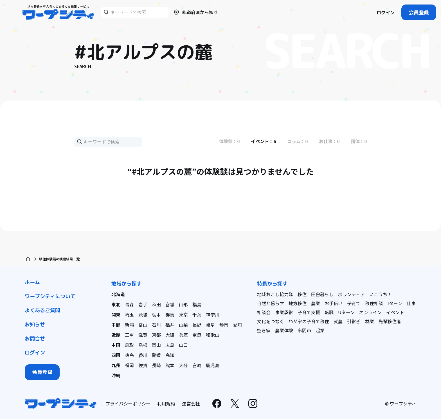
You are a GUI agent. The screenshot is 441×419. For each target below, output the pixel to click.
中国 (115, 345)
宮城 (169, 304)
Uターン (346, 312)
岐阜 (210, 324)
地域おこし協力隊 (275, 294)
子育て (354, 303)
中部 (115, 324)
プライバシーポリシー (127, 403)
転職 (329, 312)
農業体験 (284, 330)
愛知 (237, 324)
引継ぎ (354, 321)
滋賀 (142, 334)
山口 (183, 345)
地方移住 (298, 303)
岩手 (142, 304)
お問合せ (35, 338)
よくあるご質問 (42, 310)
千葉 (196, 314)
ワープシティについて (50, 296)
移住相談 (374, 303)
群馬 (169, 314)
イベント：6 (263, 141)
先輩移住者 (390, 321)
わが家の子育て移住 (309, 321)
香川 (142, 355)
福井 (169, 324)
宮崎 (196, 365)
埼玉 (129, 314)
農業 (315, 303)
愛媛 (156, 355)
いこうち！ (380, 294)
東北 (115, 304)
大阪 (169, 334)
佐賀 (142, 365)
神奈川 (212, 314)
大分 (183, 365)
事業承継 (284, 312)
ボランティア (351, 294)
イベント (395, 312)
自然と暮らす (270, 303)
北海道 (118, 294)
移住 (302, 294)
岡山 (156, 345)
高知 (169, 355)
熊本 (169, 365)
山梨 (183, 324)
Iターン (395, 303)
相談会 (264, 312)
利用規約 (166, 403)
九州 (115, 365)
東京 (183, 314)
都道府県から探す (195, 12)
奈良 (196, 334)
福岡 (129, 365)
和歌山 (212, 334)
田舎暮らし (322, 294)
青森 (129, 304)
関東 (115, 314)
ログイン (386, 13)
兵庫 (183, 334)
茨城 (142, 314)
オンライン (370, 312)
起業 (320, 330)
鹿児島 (212, 365)
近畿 (115, 334)
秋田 (156, 304)
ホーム (32, 282)
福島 (196, 304)
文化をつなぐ (270, 321)
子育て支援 (309, 312)
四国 (115, 355)
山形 (183, 304)
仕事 (411, 303)
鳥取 (129, 345)
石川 (156, 324)
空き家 (264, 330)
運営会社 (191, 403)
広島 (169, 345)
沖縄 (115, 375)
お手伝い (334, 303)
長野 (196, 324)
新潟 (129, 324)
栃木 (156, 314)
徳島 (129, 355)
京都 (156, 334)
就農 (338, 321)
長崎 (156, 365)
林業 (369, 321)
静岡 (223, 324)
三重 (129, 334)
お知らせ (35, 324)
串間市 (304, 330)
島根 (142, 345)
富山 (142, 324)
